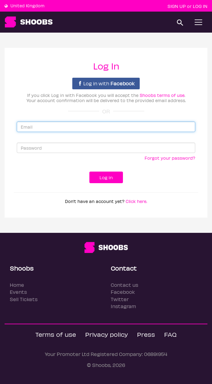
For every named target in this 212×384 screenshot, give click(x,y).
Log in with (107, 83)
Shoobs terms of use (162, 95)
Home (17, 285)
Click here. (136, 201)
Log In (200, 6)
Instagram (123, 306)
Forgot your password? (170, 158)
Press (146, 334)
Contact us (124, 285)
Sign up (176, 6)
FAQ (170, 334)
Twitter (120, 299)
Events (18, 292)
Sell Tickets (24, 299)
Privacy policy (106, 334)
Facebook (123, 292)
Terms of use (55, 334)
